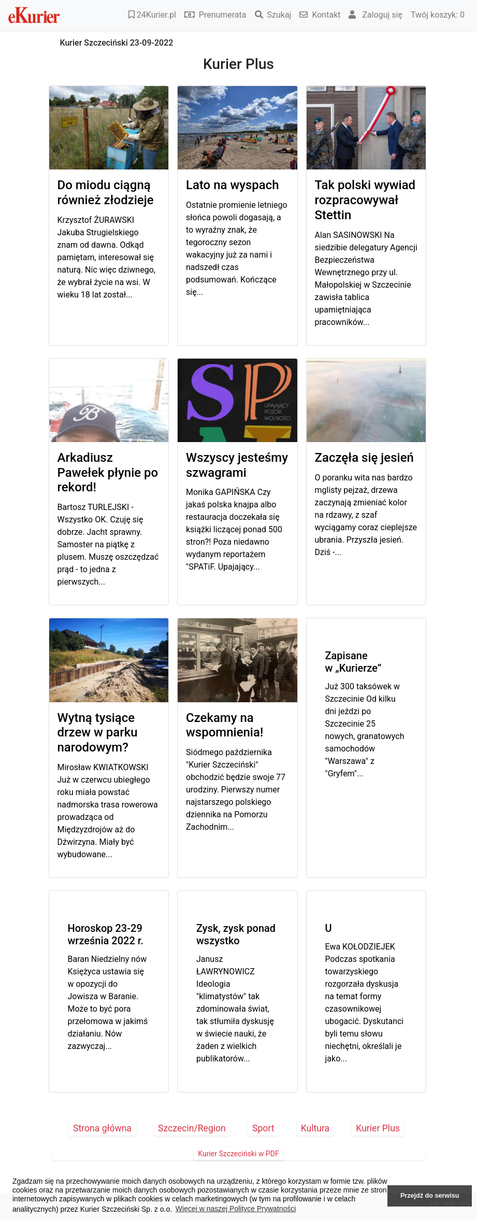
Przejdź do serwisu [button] (429, 1195)
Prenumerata (215, 15)
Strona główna (102, 1128)
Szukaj (273, 15)
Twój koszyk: (438, 15)
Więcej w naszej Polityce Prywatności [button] (236, 1208)
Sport (263, 1128)
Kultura (315, 1128)
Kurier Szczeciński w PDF (238, 1154)
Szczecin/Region (192, 1128)
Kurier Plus (378, 1128)
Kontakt (319, 15)
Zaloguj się (375, 15)
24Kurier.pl (152, 15)
